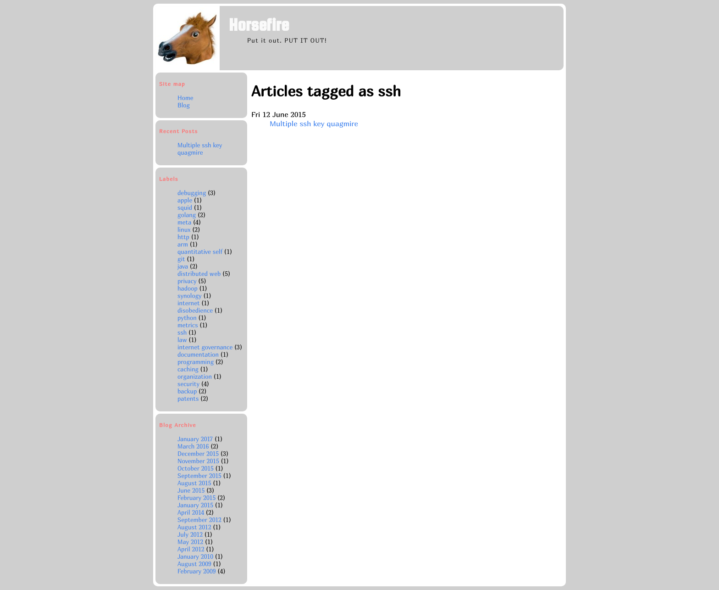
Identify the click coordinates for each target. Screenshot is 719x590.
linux (183, 229)
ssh (182, 332)
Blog (183, 105)
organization (194, 376)
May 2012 (191, 541)
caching (188, 369)
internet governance (204, 347)
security (188, 384)
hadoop (187, 288)
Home (185, 97)
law (182, 339)
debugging (191, 193)
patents (188, 398)
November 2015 (199, 461)
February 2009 (197, 571)
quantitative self (199, 251)
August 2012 (195, 527)
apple (184, 200)
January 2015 (196, 505)
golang (186, 215)
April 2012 (191, 549)
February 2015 (197, 497)
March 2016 (193, 446)
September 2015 (200, 475)
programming (195, 361)
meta (184, 222)
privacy (187, 281)
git (181, 259)
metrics (187, 325)
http (183, 237)
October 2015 (196, 468)
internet (188, 303)
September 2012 (200, 519)
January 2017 (196, 439)
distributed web (199, 273)
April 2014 (191, 512)
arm (182, 244)
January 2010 (196, 556)
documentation (198, 354)
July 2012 (191, 534)
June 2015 (191, 490)
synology (189, 295)
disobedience (195, 310)
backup (187, 391)
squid (184, 207)
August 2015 (195, 483)
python (187, 317)
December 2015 (199, 453)
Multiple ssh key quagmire (199, 148)
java (182, 266)
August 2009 (195, 564)
